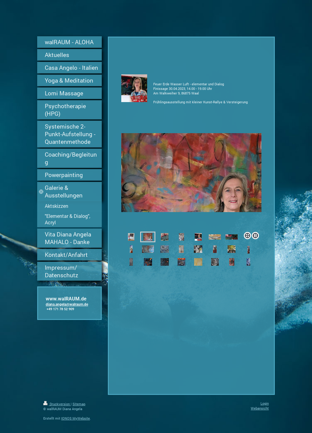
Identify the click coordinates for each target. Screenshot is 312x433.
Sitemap (79, 404)
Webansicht (260, 408)
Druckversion (57, 404)
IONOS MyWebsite (75, 418)
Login (265, 403)
